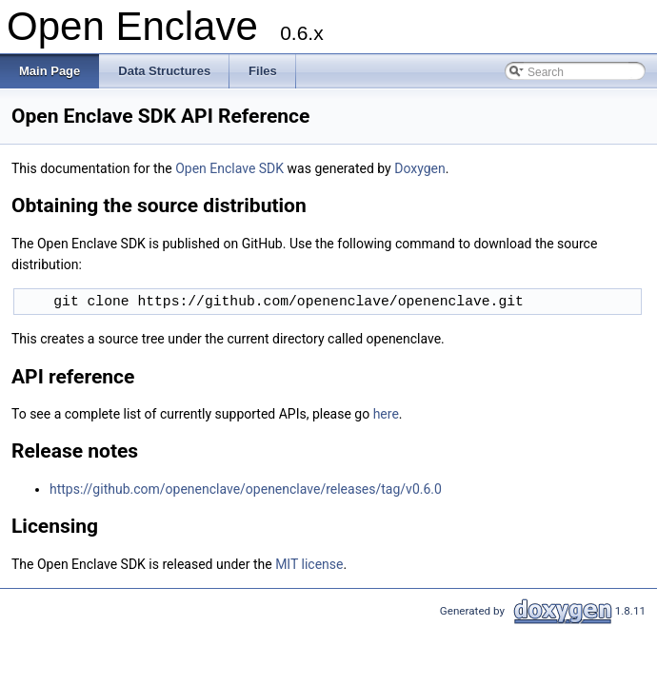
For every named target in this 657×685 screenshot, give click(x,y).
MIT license (309, 564)
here (386, 413)
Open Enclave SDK (229, 168)
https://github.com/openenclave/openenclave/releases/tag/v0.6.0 (246, 489)
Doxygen (420, 168)
